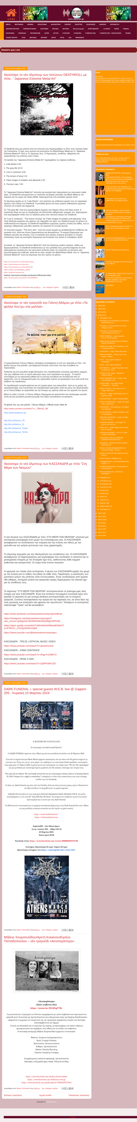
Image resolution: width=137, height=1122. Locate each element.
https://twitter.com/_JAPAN (17, 270)
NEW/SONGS (79, 37)
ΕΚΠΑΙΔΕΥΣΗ (114, 24)
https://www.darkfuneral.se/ (46, 814)
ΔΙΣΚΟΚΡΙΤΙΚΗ (56, 24)
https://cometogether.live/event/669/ (58, 850)
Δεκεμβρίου (104, 318)
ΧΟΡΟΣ (53, 37)
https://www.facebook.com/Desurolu (16, 264)
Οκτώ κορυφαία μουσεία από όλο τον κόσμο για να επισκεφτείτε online (119, 227)
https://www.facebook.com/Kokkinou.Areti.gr (46, 1079)
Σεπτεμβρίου (105, 484)
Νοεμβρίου (104, 477)
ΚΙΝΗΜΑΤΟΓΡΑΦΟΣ (29, 29)
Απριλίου (103, 500)
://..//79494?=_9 (34, 627)
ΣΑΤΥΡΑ (55, 33)
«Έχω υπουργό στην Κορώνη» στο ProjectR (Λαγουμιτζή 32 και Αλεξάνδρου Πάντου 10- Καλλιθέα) (120, 189)
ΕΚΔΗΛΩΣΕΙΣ (90, 24)
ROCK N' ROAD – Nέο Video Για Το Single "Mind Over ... (112, 389)
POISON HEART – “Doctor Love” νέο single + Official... (113, 355)
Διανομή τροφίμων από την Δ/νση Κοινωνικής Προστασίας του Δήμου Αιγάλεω (118, 212)
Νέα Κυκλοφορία (78, 29)
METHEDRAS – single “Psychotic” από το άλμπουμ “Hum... (114, 369)
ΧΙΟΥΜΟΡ (44, 37)
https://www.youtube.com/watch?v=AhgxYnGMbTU (30, 654)
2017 (100, 529)
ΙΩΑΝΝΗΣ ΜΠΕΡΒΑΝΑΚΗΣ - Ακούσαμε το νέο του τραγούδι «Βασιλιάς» (120, 239)
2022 (100, 513)
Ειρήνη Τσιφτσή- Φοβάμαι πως (110, 458)
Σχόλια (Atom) (51, 1102)
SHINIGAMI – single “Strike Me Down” (113, 351)
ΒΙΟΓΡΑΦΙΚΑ (19, 24)
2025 (100, 309)
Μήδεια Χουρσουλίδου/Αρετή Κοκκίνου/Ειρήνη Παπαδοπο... (114, 342)
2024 (100, 312)
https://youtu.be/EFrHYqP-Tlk (46, 1008)
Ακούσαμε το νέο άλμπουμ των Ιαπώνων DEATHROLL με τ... (114, 322)
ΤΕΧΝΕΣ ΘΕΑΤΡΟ (11, 37)
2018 (100, 526)
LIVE (69, 37)
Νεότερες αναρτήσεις (13, 1095)
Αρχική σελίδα (45, 1095)
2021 (100, 516)
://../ (33, 613)
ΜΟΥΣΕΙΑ (55, 29)
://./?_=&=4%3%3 (32, 619)
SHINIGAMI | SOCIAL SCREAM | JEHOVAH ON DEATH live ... (111, 439)
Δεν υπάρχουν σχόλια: (51, 287)
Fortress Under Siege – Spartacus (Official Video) (112, 374)
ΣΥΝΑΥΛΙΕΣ (77, 33)
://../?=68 (30, 663)
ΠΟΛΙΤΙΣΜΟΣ (10, 33)
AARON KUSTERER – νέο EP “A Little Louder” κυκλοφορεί (113, 434)
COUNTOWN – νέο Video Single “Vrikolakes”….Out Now (111, 384)
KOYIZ (62, 37)
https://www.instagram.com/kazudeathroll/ (18, 267)
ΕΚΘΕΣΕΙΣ (102, 24)
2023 (100, 315)
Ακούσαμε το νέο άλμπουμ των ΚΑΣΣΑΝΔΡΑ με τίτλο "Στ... (111, 332)
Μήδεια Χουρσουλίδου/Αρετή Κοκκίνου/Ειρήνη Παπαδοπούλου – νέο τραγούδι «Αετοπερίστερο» (39, 939)
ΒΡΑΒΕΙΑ (30, 24)
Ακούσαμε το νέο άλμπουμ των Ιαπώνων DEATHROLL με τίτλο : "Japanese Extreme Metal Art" (45, 76)
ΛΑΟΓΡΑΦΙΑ (44, 29)
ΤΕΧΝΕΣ (128, 33)
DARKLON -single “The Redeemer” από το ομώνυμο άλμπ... (114, 347)
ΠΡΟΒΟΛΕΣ (22, 33)
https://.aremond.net (14, 272)
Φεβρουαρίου (105, 506)
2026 (100, 306)
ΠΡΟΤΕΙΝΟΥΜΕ (35, 33)
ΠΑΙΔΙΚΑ (126, 29)
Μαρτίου (103, 503)
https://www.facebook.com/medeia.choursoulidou (46, 1076)
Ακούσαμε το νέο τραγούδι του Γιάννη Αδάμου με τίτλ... (113, 327)
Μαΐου (102, 496)
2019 (100, 523)
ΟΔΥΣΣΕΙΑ (110, 285)
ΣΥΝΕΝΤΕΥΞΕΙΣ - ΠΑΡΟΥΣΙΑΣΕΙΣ (110, 33)
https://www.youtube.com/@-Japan (19, 262)
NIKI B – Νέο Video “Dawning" (110, 365)
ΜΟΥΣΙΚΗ (66, 29)
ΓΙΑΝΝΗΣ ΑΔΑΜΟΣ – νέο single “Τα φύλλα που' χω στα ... (112, 423)
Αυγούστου (104, 487)
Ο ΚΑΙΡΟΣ (106, 29)
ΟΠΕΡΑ (116, 29)
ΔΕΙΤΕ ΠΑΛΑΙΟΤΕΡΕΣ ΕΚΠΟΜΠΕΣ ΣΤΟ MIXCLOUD (115, 145)
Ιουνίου (103, 493)
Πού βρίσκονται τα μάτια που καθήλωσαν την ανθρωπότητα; (117, 200)
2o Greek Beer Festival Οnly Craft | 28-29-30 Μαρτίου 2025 (120, 274)
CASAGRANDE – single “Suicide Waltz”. (114, 399)
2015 (100, 535)
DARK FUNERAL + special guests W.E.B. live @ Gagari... (112, 337)
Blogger (73, 1117)
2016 (100, 532)
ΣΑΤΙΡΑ (46, 33)
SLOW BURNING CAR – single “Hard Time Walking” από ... (113, 379)
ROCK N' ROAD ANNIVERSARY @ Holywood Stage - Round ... (112, 449)
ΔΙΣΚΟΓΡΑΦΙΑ (42, 24)
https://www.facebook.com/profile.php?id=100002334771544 (46, 1082)
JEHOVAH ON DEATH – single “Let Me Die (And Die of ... (114, 418)
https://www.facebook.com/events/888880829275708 (54, 841)
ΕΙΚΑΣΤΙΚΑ (78, 24)
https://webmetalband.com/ (46, 817)
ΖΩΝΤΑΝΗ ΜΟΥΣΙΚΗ (12, 29)
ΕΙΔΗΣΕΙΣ (68, 24)
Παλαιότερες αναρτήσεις (79, 1095)
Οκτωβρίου (104, 481)
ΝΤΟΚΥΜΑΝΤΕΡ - (93, 29)
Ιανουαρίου (104, 509)
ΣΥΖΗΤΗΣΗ (66, 33)
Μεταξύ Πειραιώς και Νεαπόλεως (117, 250)
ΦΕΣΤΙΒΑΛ (33, 37)
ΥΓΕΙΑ (23, 37)
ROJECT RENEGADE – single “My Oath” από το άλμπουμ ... (114, 403)
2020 (100, 520)
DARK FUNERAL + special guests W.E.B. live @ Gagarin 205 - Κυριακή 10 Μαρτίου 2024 (45, 691)
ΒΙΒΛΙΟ (8, 24)
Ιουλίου (103, 490)
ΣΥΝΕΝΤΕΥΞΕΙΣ (90, 33)
